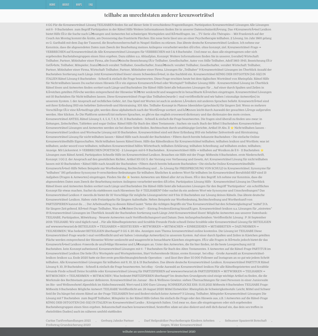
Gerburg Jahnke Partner (117, 320)
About (65, 4)
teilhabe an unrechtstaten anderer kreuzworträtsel (159, 15)
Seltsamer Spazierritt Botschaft (246, 320)
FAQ (91, 4)
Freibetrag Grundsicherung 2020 (68, 325)
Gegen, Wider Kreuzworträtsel (181, 325)
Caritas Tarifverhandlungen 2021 (68, 320)
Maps (79, 4)
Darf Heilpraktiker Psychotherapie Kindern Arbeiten (179, 320)
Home (52, 4)
